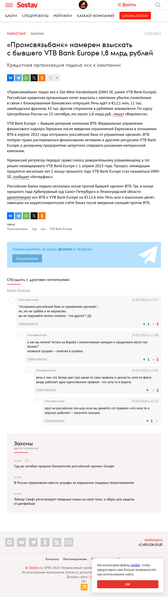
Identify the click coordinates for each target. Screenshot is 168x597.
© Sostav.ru (34, 568)
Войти (11, 290)
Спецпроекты (35, 16)
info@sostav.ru (153, 539)
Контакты (52, 559)
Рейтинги (63, 16)
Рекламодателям (75, 559)
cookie (135, 565)
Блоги (11, 16)
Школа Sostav (135, 16)
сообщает (21, 176)
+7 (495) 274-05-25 (150, 544)
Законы (23, 443)
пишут (119, 113)
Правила (23, 290)
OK (127, 584)
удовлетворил (19, 197)
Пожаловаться (28, 323)
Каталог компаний (95, 16)
